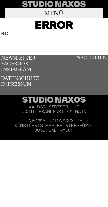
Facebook (15, 64)
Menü (53, 13)
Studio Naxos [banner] (54, 99)
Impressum (16, 84)
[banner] (54, 4)
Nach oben (91, 57)
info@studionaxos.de (54, 120)
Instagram (16, 69)
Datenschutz (20, 78)
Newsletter (18, 58)
